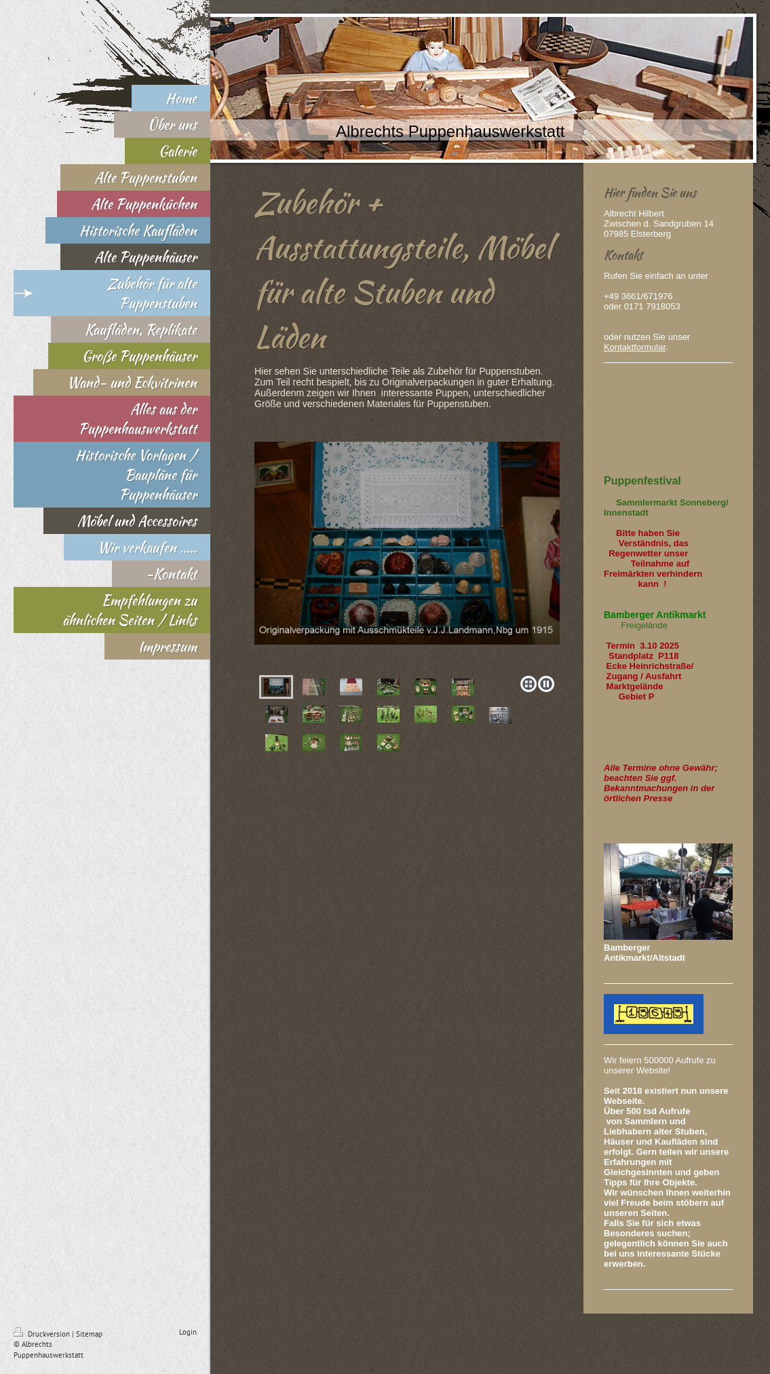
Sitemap (89, 1334)
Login (188, 1332)
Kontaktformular (635, 347)
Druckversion (43, 1334)
